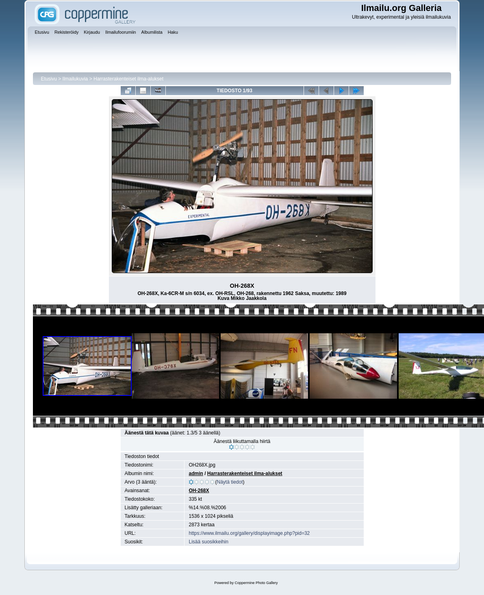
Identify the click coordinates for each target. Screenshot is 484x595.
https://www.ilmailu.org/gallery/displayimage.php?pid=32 (249, 533)
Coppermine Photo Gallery (256, 583)
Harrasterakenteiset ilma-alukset (128, 79)
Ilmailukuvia (75, 79)
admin (196, 473)
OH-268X (199, 490)
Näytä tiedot (230, 482)
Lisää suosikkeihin (208, 542)
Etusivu (49, 79)
